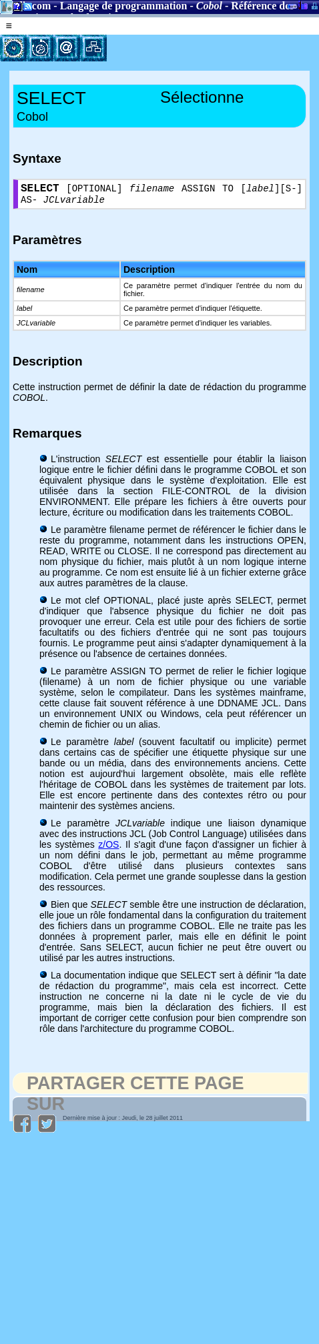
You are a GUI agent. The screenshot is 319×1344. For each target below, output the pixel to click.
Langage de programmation (124, 5)
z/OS (108, 849)
